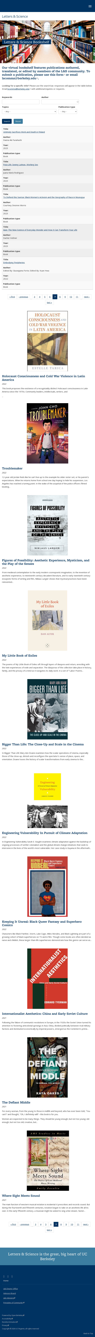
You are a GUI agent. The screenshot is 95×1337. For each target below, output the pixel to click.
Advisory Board (9, 1293)
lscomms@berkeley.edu (20, 78)
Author (45, 97)
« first (13, 297)
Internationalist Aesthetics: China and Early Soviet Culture (45, 1014)
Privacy (5, 1325)
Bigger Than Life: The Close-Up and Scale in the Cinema (43, 744)
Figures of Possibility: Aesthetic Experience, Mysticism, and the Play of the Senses (45, 562)
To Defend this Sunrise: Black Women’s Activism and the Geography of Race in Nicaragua (44, 197)
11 (78, 297)
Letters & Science (15, 16)
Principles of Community (13, 1302)
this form (57, 74)
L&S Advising (9, 1298)
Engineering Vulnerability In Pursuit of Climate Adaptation (44, 833)
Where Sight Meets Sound (21, 1196)
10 (72, 297)
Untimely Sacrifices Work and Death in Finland (24, 132)
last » (50, 303)
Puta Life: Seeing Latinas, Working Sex (20, 164)
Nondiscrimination (10, 1322)
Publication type (66, 107)
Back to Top (88, 1333)
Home (5, 1280)
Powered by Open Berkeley (13, 1315)
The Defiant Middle (16, 1102)
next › (87, 297)
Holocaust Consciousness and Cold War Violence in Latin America (43, 378)
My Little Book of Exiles (19, 655)
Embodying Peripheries (14, 262)
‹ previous (24, 297)
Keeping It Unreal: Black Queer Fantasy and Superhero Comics (42, 923)
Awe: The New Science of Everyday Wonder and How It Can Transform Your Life (40, 229)
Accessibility (7, 1319)
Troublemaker (12, 468)
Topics (5, 107)
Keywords (7, 97)
